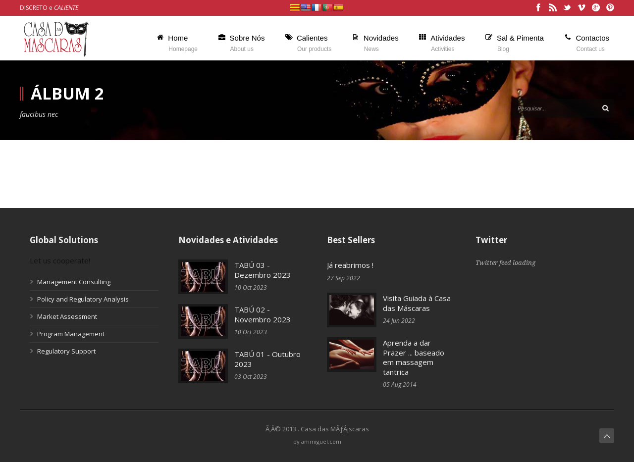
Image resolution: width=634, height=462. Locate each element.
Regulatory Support (66, 351)
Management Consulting (73, 281)
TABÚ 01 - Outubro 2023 (267, 359)
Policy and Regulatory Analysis (83, 299)
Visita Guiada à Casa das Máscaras (417, 303)
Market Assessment (67, 316)
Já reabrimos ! (350, 265)
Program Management (71, 333)
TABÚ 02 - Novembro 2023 (262, 314)
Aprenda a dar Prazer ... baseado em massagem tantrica (413, 357)
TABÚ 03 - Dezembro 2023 (262, 270)
